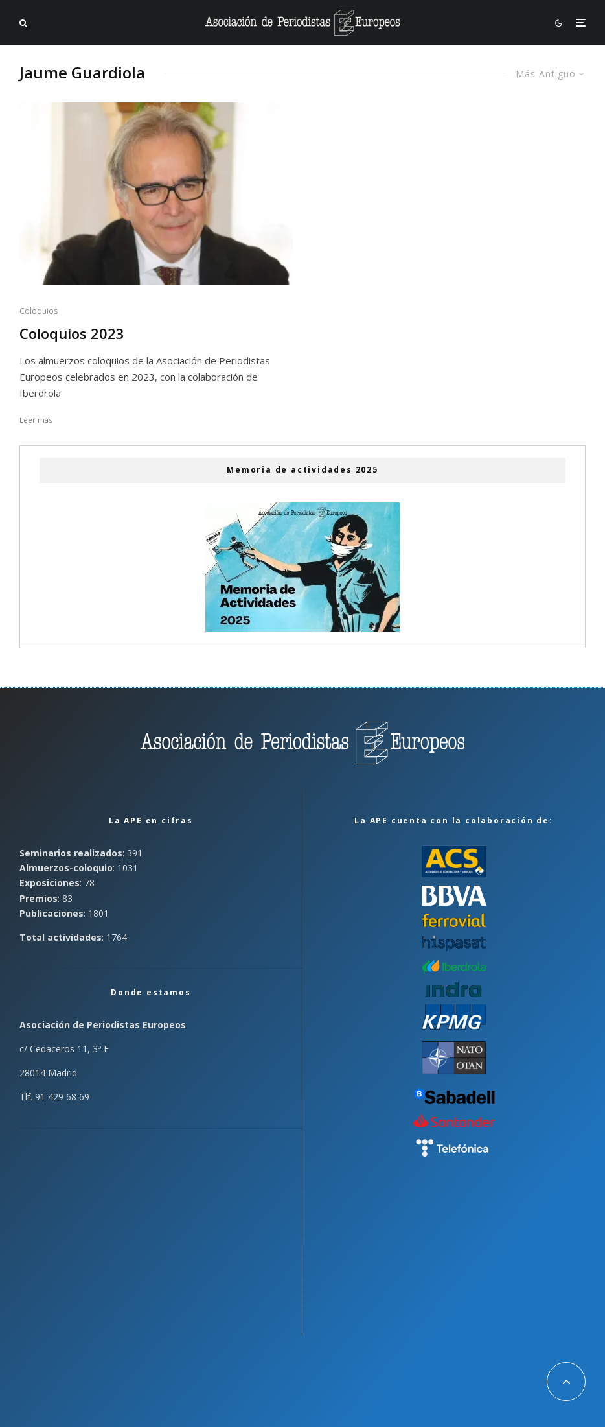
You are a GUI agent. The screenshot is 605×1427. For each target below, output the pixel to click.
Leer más (35, 420)
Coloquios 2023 (71, 333)
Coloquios (38, 310)
